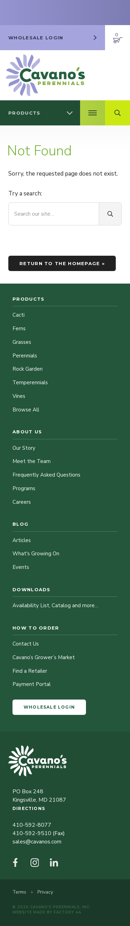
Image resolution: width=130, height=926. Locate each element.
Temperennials (30, 382)
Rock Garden (27, 368)
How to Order (35, 628)
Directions (28, 808)
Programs (23, 488)
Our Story (23, 448)
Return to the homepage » (62, 263)
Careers (21, 502)
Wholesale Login (49, 707)
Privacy (45, 892)
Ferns (19, 328)
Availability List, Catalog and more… (55, 605)
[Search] (110, 213)
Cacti (18, 314)
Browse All (25, 409)
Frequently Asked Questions (46, 474)
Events (20, 567)
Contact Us (25, 643)
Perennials (24, 355)
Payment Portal (31, 684)
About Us (27, 431)
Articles (21, 540)
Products (28, 299)
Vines (18, 396)
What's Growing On (35, 553)
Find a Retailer (29, 671)
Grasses (21, 342)
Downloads (31, 589)
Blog (20, 524)
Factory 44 (67, 912)
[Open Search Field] (117, 112)
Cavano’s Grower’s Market (43, 657)
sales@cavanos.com (36, 842)
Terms (20, 892)
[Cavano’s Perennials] (45, 75)
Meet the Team (31, 461)
